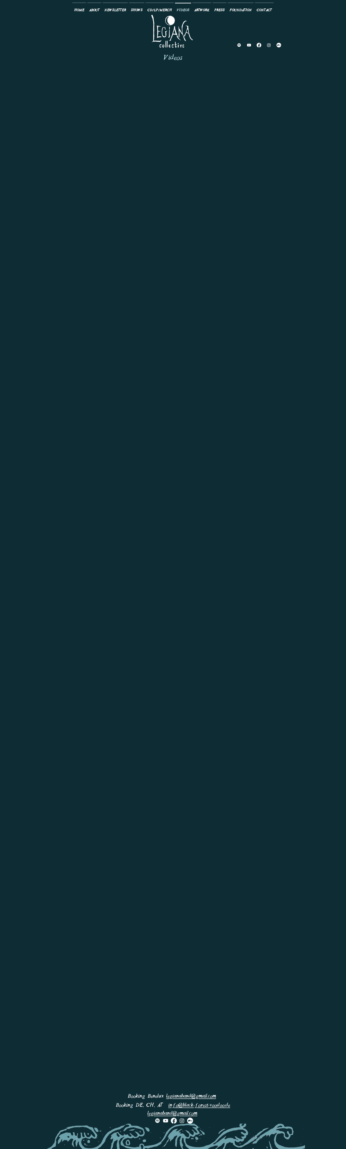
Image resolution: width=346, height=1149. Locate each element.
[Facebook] (259, 45)
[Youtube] (249, 45)
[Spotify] (239, 45)
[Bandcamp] (278, 45)
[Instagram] (269, 45)
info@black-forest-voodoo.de (199, 1105)
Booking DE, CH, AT (142, 1105)
